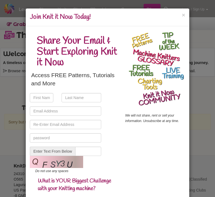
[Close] (183, 15)
